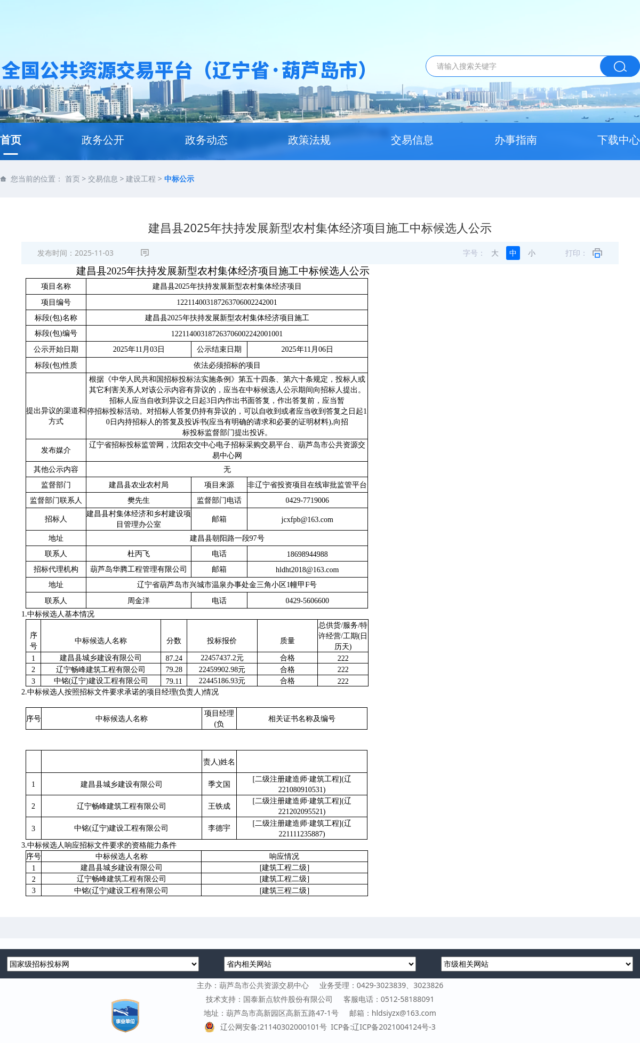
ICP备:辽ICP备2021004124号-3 (383, 1027)
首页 (10, 139)
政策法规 (309, 139)
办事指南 (515, 139)
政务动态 (206, 139)
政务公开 (103, 139)
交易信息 (412, 139)
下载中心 (618, 139)
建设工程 (141, 178)
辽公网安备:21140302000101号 (267, 1027)
